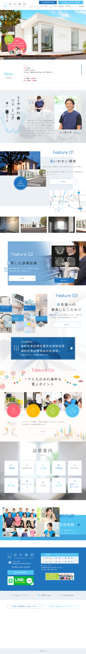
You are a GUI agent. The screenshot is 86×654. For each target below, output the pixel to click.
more (63, 182)
